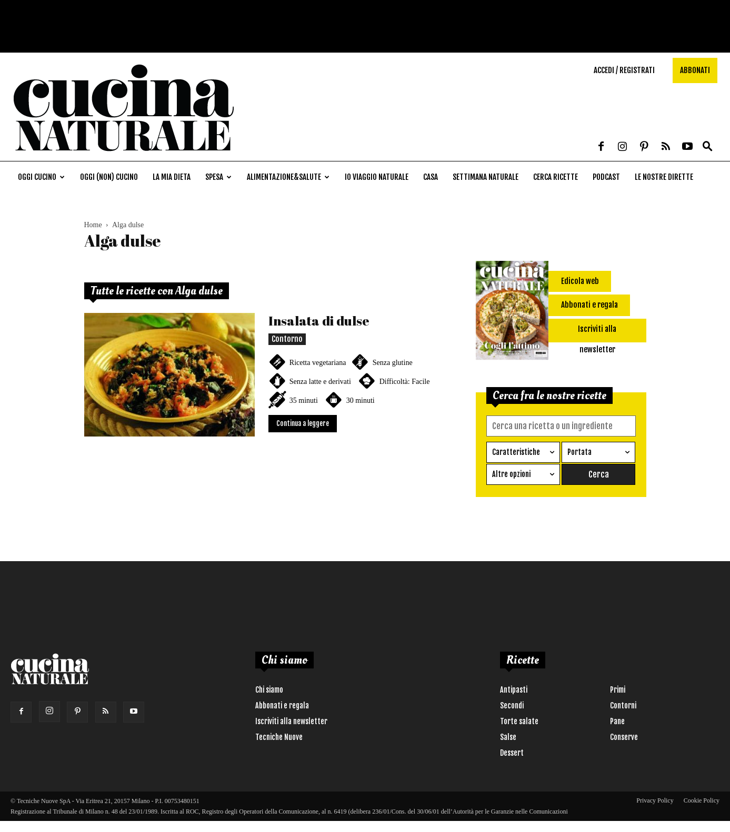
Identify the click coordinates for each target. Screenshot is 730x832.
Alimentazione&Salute (288, 177)
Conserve (624, 736)
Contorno (287, 339)
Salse (508, 736)
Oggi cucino (41, 177)
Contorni (623, 705)
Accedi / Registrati (624, 70)
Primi (617, 689)
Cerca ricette (555, 177)
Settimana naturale (485, 177)
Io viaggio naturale (376, 177)
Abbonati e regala (282, 705)
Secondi (512, 705)
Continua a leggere (302, 423)
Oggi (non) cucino (109, 177)
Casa (430, 177)
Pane (617, 720)
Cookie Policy (701, 800)
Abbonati (695, 70)
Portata (579, 451)
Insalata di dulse (318, 320)
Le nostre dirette (664, 177)
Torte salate (519, 720)
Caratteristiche (516, 451)
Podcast (606, 177)
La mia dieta (172, 177)
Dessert (512, 752)
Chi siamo (269, 689)
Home (93, 225)
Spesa (218, 177)
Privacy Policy (654, 800)
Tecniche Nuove (279, 736)
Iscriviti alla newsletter (291, 720)
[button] (707, 147)
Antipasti (513, 689)
